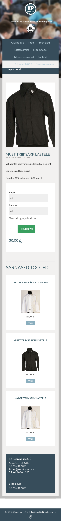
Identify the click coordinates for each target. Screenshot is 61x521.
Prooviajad (44, 42)
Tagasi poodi (13, 69)
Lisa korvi (26, 228)
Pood (31, 42)
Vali (30, 323)
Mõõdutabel (40, 49)
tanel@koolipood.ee (21, 469)
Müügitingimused (24, 56)
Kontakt (42, 56)
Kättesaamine (21, 49)
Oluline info (17, 42)
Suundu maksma (45, 64)
